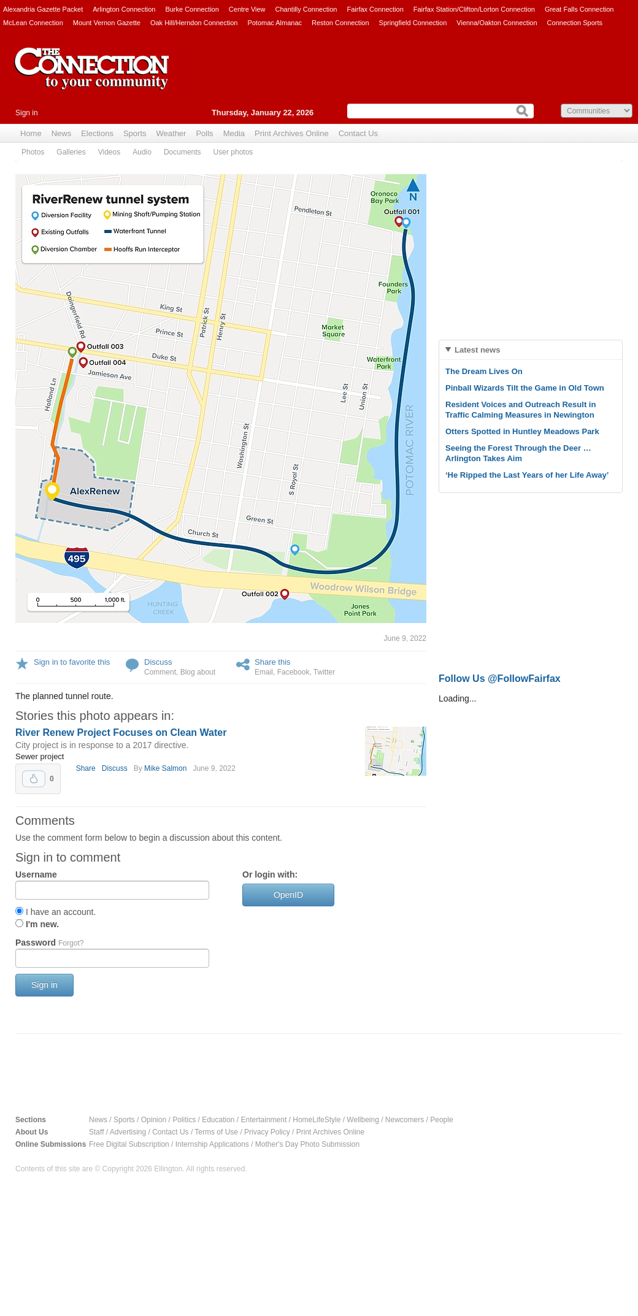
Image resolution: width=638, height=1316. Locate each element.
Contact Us (358, 133)
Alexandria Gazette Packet (43, 9)
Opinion (153, 1119)
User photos (233, 152)
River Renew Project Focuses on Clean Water (120, 732)
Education (218, 1119)
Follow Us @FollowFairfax (500, 678)
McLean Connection (33, 22)
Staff (96, 1132)
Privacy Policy (267, 1132)
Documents (182, 152)
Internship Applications (212, 1144)
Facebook (293, 672)
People (441, 1119)
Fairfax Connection (375, 9)
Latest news (477, 349)
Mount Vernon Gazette (106, 22)
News (62, 133)
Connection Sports (575, 22)
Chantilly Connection (306, 9)
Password (49, 942)
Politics (184, 1119)
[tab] (530, 349)
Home (31, 133)
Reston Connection (340, 22)
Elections (97, 133)
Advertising (128, 1132)
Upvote (33, 778)
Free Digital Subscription (129, 1144)
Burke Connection (191, 9)
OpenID (288, 895)
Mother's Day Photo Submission (307, 1144)
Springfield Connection (413, 22)
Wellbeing (363, 1119)
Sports (135, 133)
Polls (204, 133)
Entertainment (264, 1119)
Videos (109, 152)
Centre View (247, 9)
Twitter (324, 672)
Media (234, 133)
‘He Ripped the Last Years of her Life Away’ (527, 475)
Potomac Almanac (274, 22)
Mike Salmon (165, 768)
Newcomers (404, 1119)
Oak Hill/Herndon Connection (193, 22)
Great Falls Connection (579, 9)
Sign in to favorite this (72, 662)
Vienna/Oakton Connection (496, 22)
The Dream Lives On (484, 371)
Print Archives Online (292, 133)
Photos (32, 152)
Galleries (70, 152)
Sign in (26, 113)
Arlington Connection (124, 9)
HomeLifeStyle (316, 1119)
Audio (142, 152)
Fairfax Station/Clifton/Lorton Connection (474, 9)
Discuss (158, 662)
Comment (160, 672)
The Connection (92, 78)
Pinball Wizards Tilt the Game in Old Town (524, 387)
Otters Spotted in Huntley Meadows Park (522, 431)
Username (36, 874)
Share (86, 768)
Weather (171, 133)
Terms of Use (216, 1132)
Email (264, 672)
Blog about (197, 672)
